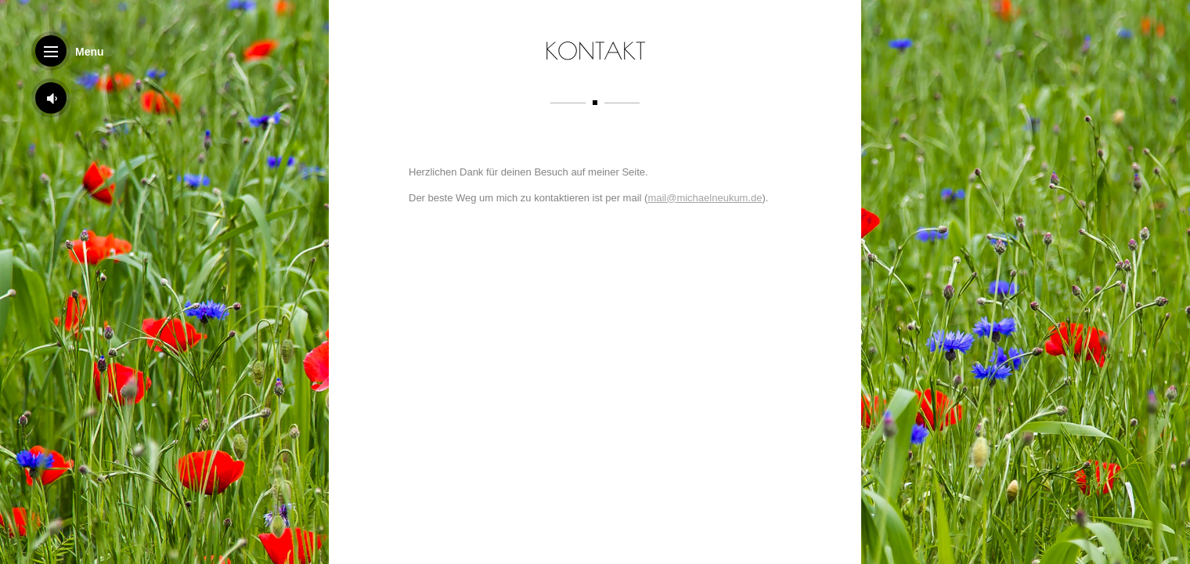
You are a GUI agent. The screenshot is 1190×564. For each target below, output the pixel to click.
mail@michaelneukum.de (704, 202)
